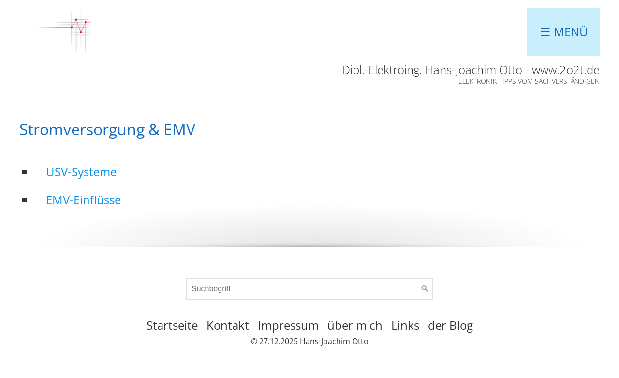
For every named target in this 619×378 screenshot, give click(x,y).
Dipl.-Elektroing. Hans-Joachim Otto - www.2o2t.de (471, 69)
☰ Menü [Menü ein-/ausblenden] (564, 32)
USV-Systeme (81, 172)
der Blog (450, 325)
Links (405, 325)
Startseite (172, 325)
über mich (355, 325)
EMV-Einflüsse (83, 200)
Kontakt (227, 325)
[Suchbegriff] (309, 289)
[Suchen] (425, 289)
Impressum (288, 325)
